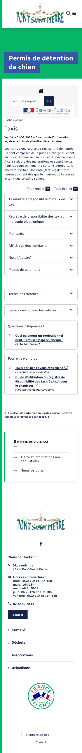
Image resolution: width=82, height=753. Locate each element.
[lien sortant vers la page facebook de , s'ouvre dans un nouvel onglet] (41, 543)
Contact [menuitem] (41, 742)
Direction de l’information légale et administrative (39, 413)
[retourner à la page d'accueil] (40, 13)
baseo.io (43, 416)
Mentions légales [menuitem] (37, 734)
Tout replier (38, 189)
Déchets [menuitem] (16, 642)
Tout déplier (66, 189)
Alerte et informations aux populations (37, 459)
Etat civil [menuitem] (17, 630)
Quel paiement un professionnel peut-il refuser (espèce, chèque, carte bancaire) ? (39, 340)
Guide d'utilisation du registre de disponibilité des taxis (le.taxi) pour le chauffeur (41, 381)
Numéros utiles (29, 470)
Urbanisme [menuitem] (19, 668)
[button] (41, 201)
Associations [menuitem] (20, 655)
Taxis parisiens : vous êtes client (41, 368)
